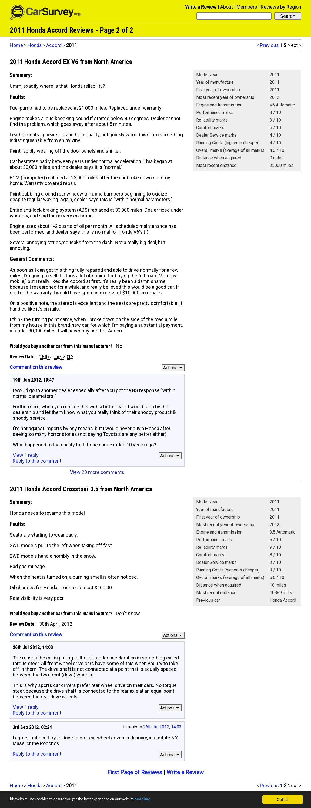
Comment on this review (36, 367)
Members (246, 7)
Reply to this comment (37, 461)
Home (16, 45)
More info (166, 800)
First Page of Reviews (134, 772)
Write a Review (201, 7)
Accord (54, 45)
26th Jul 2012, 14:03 (162, 726)
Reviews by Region (281, 7)
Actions (173, 367)
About (226, 7)
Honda (35, 45)
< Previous (267, 45)
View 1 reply (26, 455)
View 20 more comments (97, 472)
